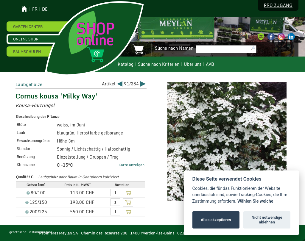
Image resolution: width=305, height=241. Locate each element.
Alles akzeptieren (216, 219)
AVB (210, 64)
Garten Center (28, 26)
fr (35, 9)
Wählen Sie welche (255, 201)
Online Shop (25, 39)
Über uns (192, 64)
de (45, 9)
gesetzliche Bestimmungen (30, 232)
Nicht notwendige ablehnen (267, 219)
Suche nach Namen (174, 48)
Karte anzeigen (131, 165)
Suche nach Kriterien (158, 64)
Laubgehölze (28, 84)
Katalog (125, 64)
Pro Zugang (278, 5)
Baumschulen (27, 51)
